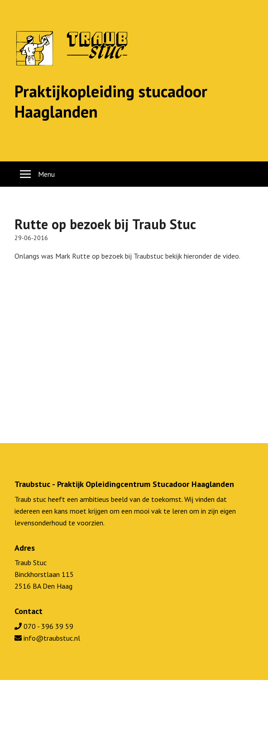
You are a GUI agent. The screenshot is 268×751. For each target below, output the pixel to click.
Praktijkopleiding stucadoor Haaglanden (110, 101)
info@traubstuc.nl (47, 637)
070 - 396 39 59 (43, 626)
